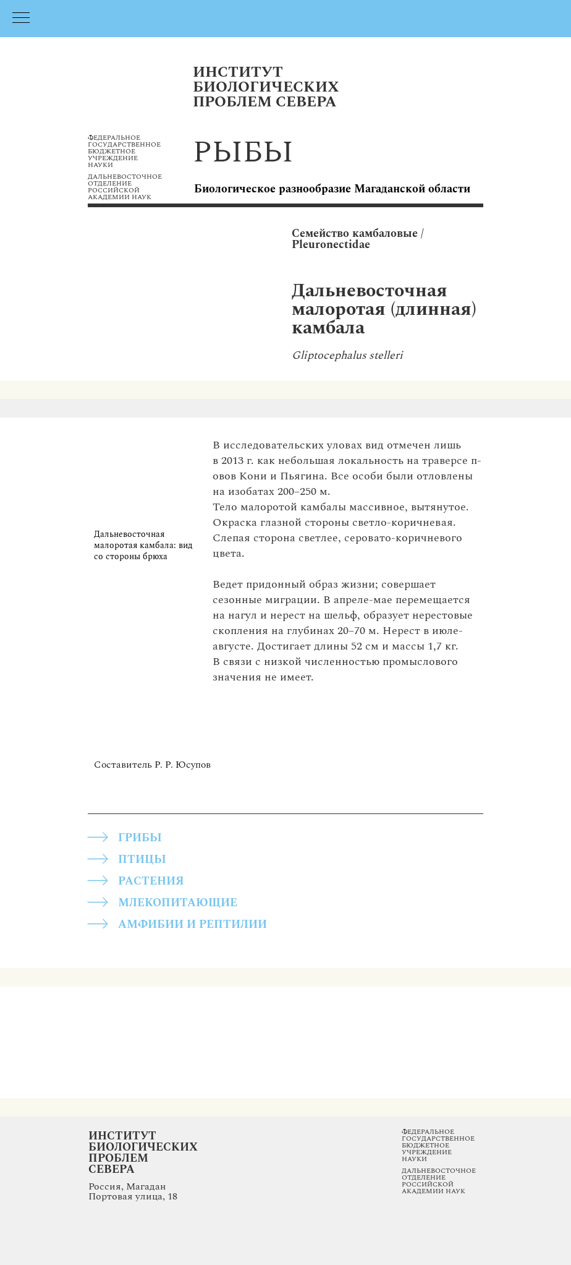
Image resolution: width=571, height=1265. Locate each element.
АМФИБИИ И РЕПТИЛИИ (192, 924)
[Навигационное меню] (21, 18)
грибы (140, 838)
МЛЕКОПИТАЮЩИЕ (177, 902)
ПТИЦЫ (142, 859)
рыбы (243, 152)
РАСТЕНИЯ (151, 881)
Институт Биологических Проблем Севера (143, 1153)
